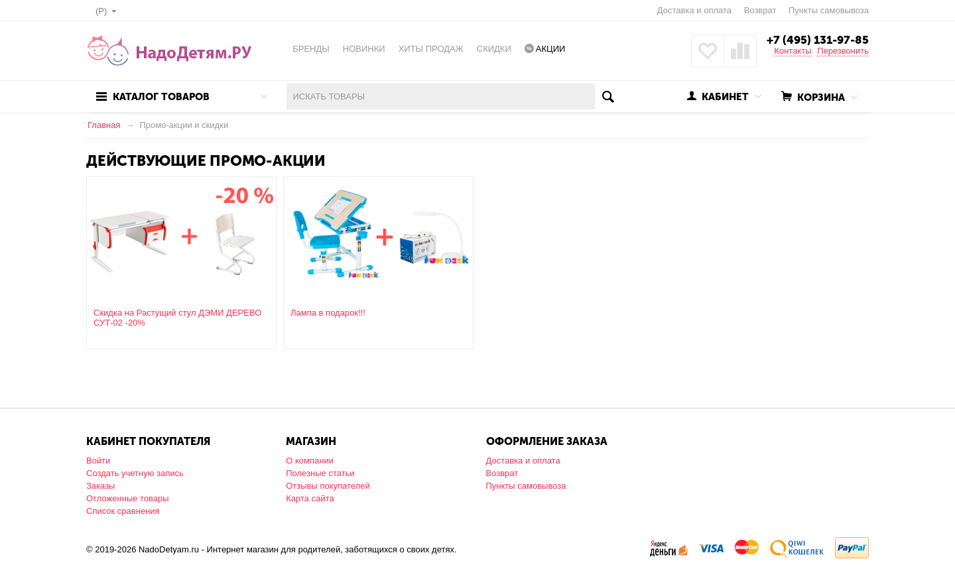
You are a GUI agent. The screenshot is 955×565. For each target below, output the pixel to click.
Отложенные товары (127, 498)
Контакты (792, 51)
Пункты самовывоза (829, 10)
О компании (310, 461)
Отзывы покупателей (328, 486)
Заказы (100, 486)
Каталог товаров (161, 97)
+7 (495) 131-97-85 (818, 39)
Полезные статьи (320, 473)
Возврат (760, 10)
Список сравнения (123, 511)
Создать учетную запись (135, 473)
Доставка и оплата (694, 10)
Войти (98, 461)
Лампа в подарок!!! (327, 313)
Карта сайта (310, 498)
